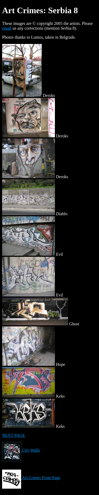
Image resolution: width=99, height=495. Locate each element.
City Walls (21, 450)
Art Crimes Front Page (31, 477)
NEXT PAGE (13, 435)
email (7, 28)
